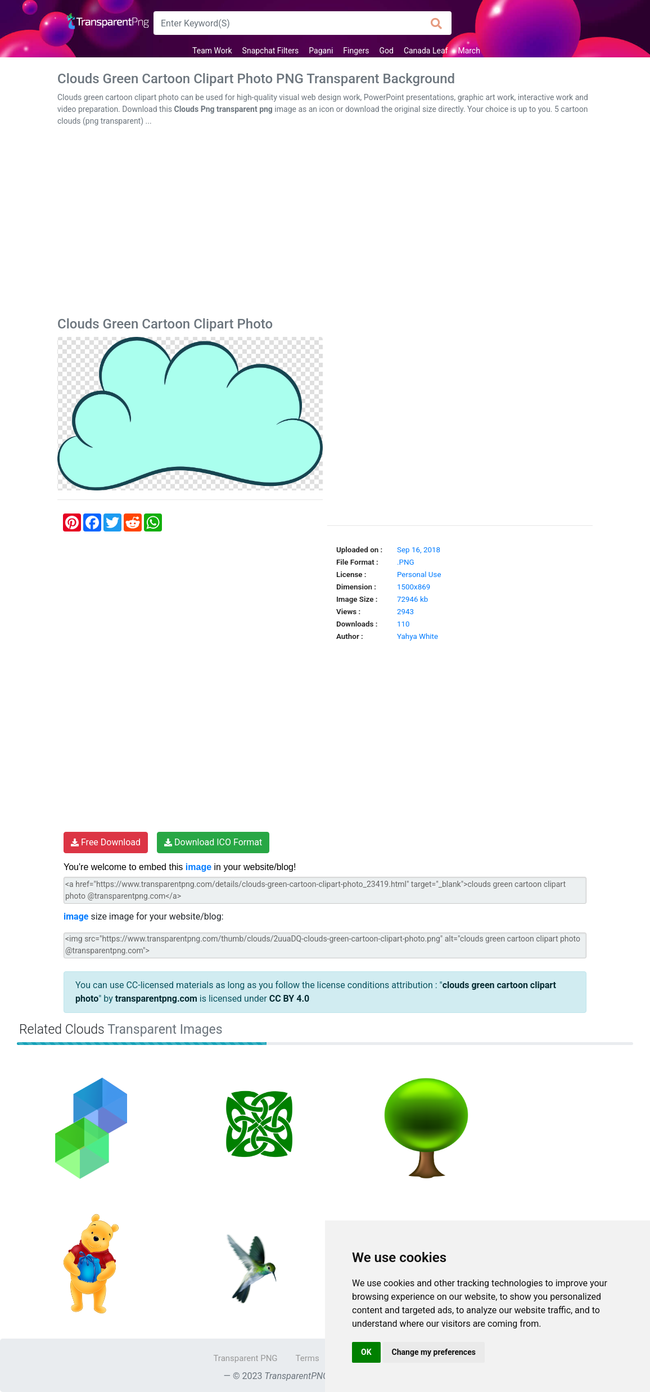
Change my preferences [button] (434, 1352)
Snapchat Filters (270, 50)
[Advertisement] (325, 224)
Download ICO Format (213, 842)
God (386, 50)
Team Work (212, 50)
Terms (307, 1358)
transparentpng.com (156, 998)
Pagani (321, 50)
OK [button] (366, 1352)
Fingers (356, 50)
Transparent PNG (245, 1358)
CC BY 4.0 (289, 998)
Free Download (106, 842)
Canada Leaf (426, 50)
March (469, 50)
